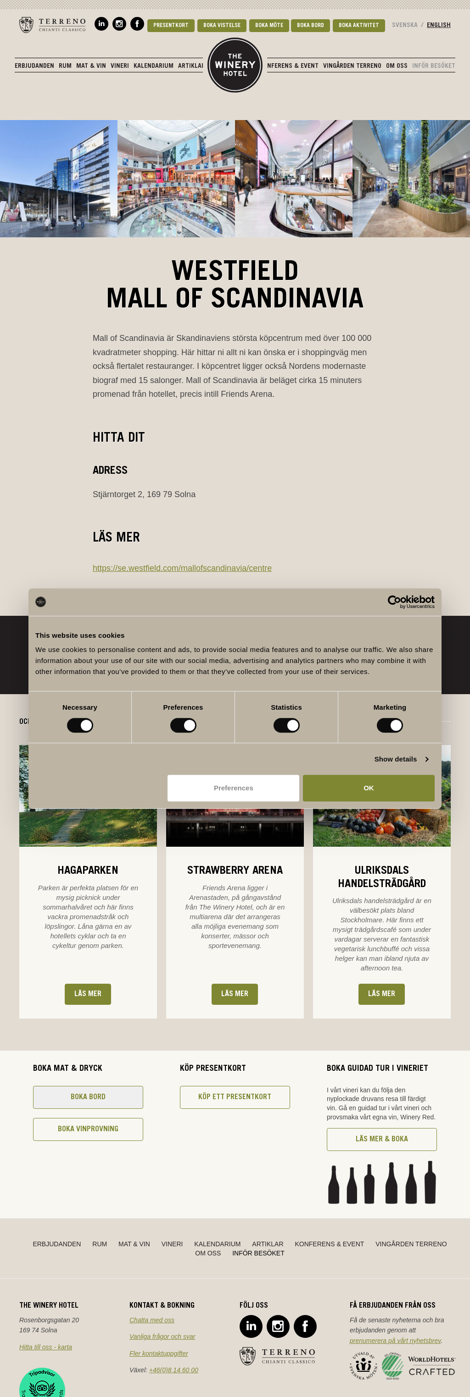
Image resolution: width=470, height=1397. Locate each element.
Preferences (233, 788)
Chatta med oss (151, 1320)
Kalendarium (153, 66)
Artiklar (191, 66)
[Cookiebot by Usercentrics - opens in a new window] (394, 602)
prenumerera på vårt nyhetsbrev (395, 1340)
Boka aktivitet (359, 25)
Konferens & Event (289, 66)
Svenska (405, 25)
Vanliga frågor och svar (162, 1336)
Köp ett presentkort (234, 1097)
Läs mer (87, 994)
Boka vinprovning (88, 1129)
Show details (396, 759)
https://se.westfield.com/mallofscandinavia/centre (182, 568)
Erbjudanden (34, 66)
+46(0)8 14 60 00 (173, 1370)
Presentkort (171, 25)
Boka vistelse (222, 25)
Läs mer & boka (382, 1139)
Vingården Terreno (352, 66)
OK (369, 788)
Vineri (120, 66)
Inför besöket (433, 66)
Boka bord (310, 25)
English (439, 25)
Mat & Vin (91, 66)
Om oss (397, 66)
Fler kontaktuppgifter (158, 1353)
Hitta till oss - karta (45, 1347)
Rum (65, 66)
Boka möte (269, 25)
